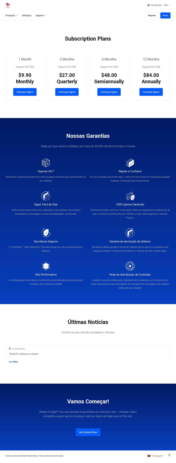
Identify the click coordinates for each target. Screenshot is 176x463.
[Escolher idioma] (155, 456)
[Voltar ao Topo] (169, 455)
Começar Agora (25, 92)
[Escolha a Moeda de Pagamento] (166, 5)
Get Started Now (88, 432)
